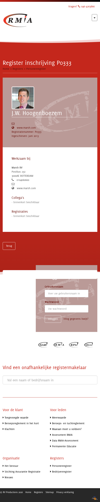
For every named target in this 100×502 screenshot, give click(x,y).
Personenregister (36, 68)
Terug (9, 245)
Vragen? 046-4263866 (81, 6)
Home (6, 68)
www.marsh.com (26, 127)
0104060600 (23, 179)
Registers (18, 68)
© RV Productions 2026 (11, 492)
